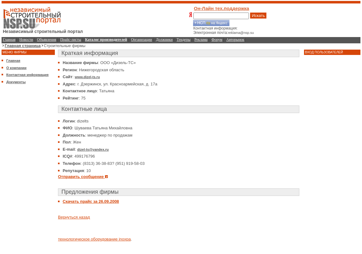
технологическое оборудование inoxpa (94, 239)
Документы (16, 82)
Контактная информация (27, 75)
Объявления (46, 39)
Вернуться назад (74, 217)
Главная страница (23, 45)
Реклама (200, 39)
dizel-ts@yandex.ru (93, 149)
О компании (16, 68)
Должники (164, 39)
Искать (258, 15)
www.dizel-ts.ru (87, 77)
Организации (141, 39)
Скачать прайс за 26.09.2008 (91, 201)
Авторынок (235, 39)
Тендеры (184, 39)
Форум (217, 39)
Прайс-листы (70, 39)
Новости (26, 39)
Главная (9, 39)
